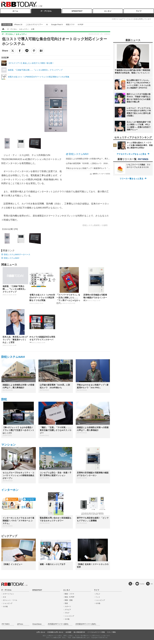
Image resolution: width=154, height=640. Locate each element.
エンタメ (107, 11)
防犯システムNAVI (78, 154)
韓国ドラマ (70, 25)
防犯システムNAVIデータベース (17, 254)
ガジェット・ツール (10, 600)
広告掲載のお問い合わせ (55, 632)
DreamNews (37, 624)
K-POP (80, 25)
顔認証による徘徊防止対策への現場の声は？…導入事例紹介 (91, 159)
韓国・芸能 (69, 600)
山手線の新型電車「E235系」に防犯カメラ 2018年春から (90, 163)
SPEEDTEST (76, 11)
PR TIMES (5, 624)
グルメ (97, 594)
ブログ (67, 613)
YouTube (142, 583)
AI (47, 25)
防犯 (4, 399)
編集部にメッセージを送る (101, 173)
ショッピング (7, 603)
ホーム (15, 11)
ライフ (138, 11)
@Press (20, 624)
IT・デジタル (46, 11)
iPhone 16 (18, 25)
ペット (97, 597)
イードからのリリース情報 (96, 632)
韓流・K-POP (69, 597)
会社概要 (68, 632)
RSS (152, 583)
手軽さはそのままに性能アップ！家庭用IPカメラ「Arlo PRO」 (92, 168)
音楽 (66, 603)
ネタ (4, 597)
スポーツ (68, 606)
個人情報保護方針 (79, 632)
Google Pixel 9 (57, 25)
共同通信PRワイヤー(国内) (58, 624)
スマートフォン (8, 594)
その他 (5, 606)
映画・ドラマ (69, 594)
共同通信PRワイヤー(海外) (85, 624)
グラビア (68, 610)
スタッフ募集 (111, 632)
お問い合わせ (40, 632)
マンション (8, 444)
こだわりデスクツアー (34, 25)
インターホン (10, 489)
